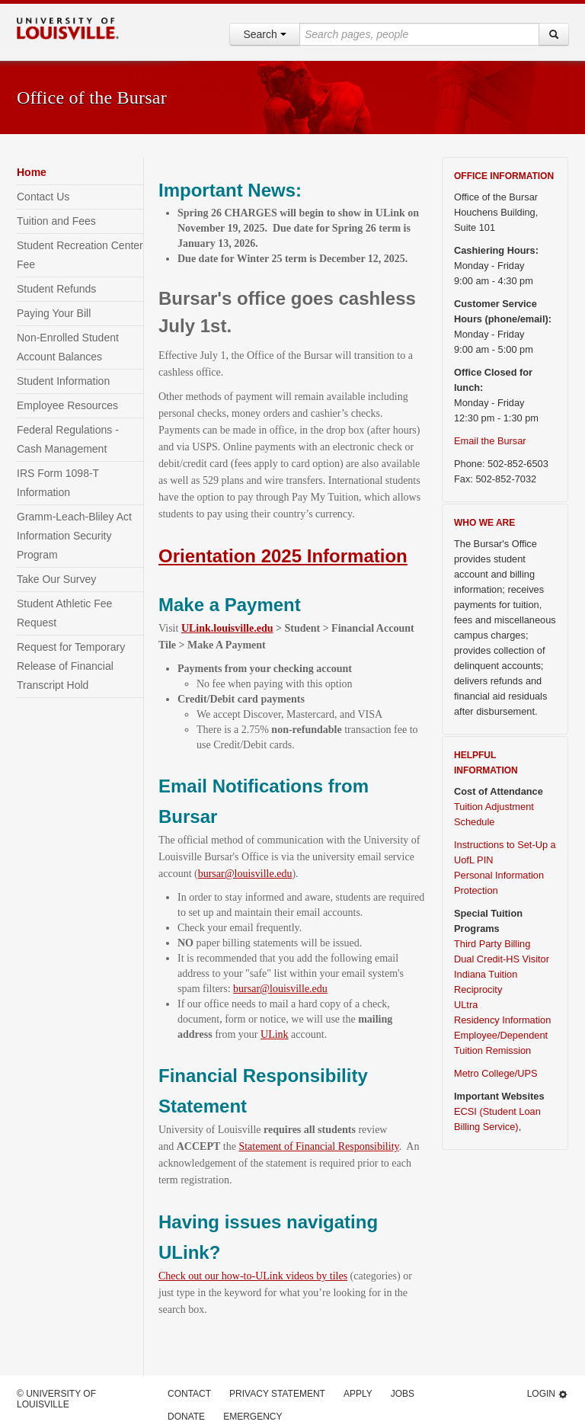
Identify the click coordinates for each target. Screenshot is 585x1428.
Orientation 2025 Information (283, 556)
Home (31, 172)
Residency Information (502, 1020)
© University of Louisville (56, 1399)
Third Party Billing (492, 943)
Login (547, 1394)
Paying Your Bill (54, 313)
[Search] (554, 34)
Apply (358, 1393)
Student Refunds (56, 289)
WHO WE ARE (484, 522)
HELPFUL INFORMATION (486, 763)
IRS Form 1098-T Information (58, 482)
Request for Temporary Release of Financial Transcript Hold (71, 666)
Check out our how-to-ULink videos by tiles (252, 1276)
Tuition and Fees (56, 221)
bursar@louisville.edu (245, 873)
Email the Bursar (490, 441)
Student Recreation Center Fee (80, 255)
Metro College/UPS (496, 1073)
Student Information (63, 381)
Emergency (252, 1416)
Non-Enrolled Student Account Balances (68, 347)
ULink (275, 1034)
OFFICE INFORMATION (504, 176)
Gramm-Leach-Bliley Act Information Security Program (74, 536)
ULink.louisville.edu (227, 628)
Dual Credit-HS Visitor (501, 959)
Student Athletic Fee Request (64, 613)
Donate (186, 1416)
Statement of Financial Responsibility (318, 1146)
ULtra (466, 1004)
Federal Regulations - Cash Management (68, 439)
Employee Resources (67, 405)
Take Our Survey (56, 579)
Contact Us (43, 197)
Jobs (402, 1393)
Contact (189, 1393)
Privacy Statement (277, 1393)
